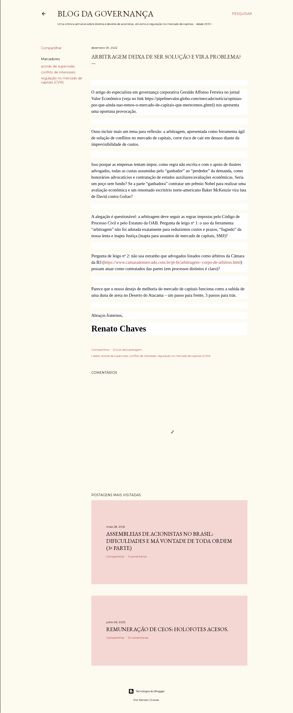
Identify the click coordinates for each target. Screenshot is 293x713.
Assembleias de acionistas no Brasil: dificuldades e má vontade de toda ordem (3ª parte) (169, 541)
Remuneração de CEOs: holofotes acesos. (167, 629)
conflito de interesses (58, 72)
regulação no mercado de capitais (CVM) (61, 80)
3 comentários (137, 556)
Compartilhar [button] (51, 48)
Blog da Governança (105, 13)
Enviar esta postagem (127, 349)
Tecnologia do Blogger (146, 691)
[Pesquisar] (242, 13)
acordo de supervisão (58, 66)
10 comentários (138, 637)
